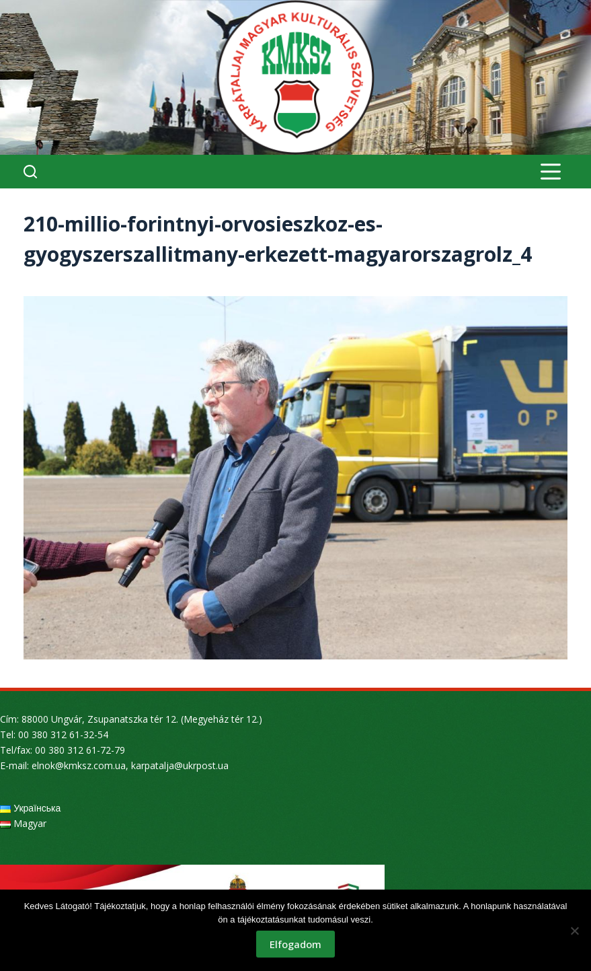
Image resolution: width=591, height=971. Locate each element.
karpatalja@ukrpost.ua (180, 765)
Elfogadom (295, 944)
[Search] (30, 171)
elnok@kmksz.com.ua (79, 765)
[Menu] (550, 171)
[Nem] (574, 930)
